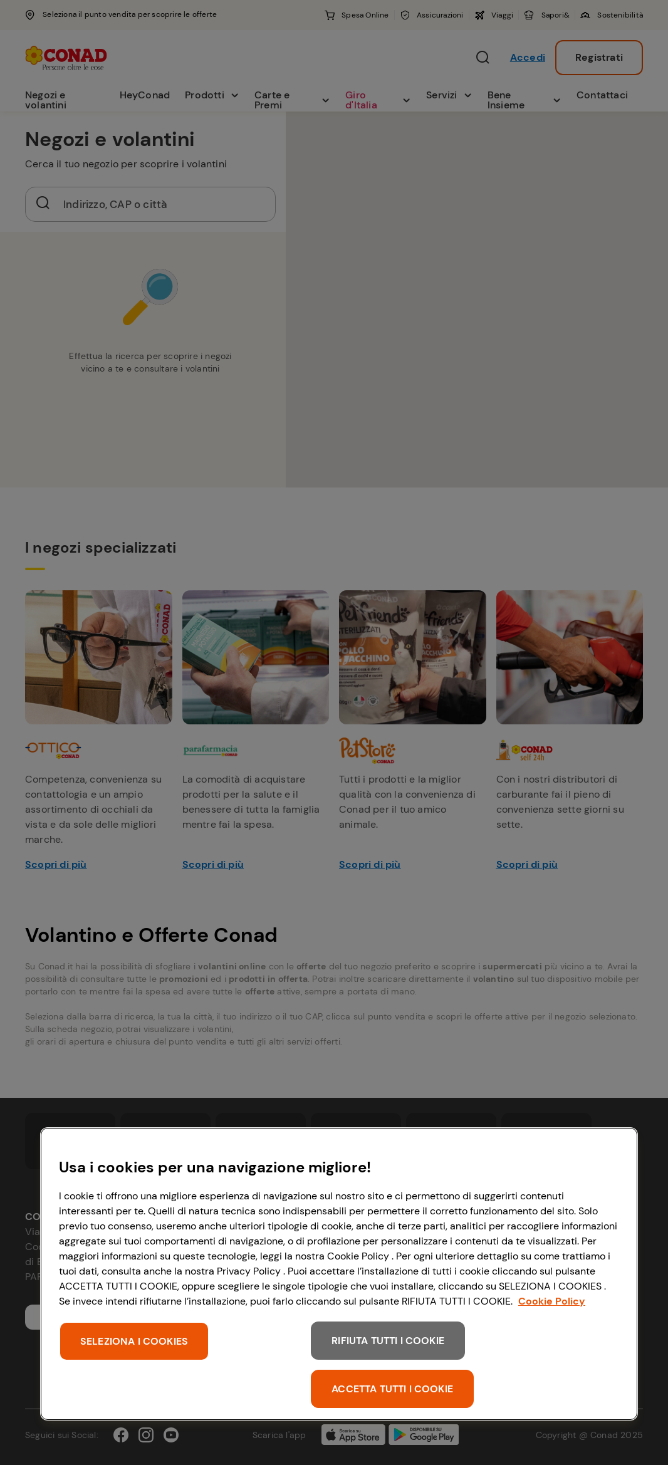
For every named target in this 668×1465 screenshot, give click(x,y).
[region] (339, 1274)
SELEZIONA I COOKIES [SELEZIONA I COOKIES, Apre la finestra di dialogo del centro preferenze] (134, 1341)
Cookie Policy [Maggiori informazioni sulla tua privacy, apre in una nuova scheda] (551, 1301)
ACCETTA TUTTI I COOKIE (392, 1388)
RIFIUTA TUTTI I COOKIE (387, 1340)
